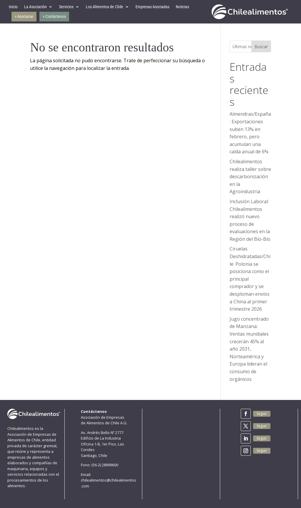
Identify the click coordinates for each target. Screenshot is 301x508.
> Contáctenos (54, 16)
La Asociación (35, 6)
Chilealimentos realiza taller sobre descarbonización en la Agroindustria (250, 176)
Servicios (66, 6)
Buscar (261, 46)
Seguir (262, 413)
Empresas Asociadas (152, 6)
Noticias (182, 6)
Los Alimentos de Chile (104, 6)
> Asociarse (24, 16)
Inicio (13, 6)
